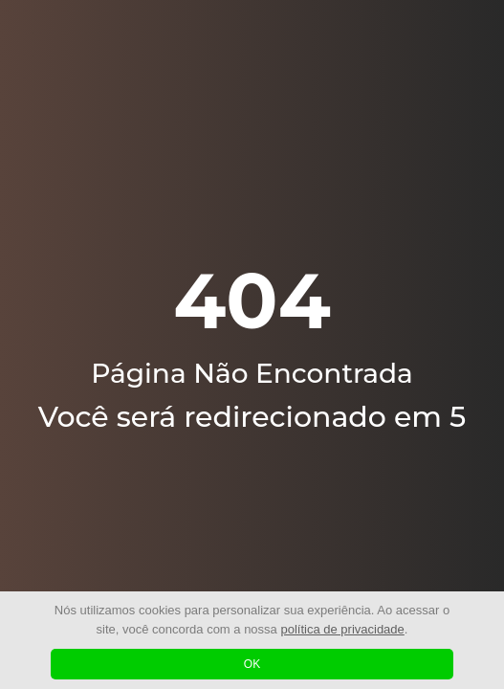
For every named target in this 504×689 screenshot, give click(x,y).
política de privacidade (342, 629)
